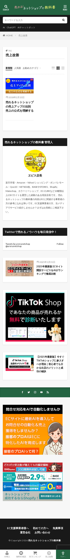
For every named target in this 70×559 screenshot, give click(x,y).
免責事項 (58, 528)
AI (4, 27)
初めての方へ (41, 528)
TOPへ (63, 554)
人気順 (17, 68)
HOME (9, 35)
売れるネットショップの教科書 (44, 540)
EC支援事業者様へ (18, 528)
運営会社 (25, 532)
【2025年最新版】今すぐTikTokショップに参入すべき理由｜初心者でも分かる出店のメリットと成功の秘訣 (50, 364)
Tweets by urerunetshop (18, 243)
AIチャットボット (26, 27)
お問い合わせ (42, 532)
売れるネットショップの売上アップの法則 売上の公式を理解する (20, 106)
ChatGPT (11, 27)
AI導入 (7, 554)
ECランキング (35, 554)
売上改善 (22, 35)
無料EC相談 (21, 554)
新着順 (9, 68)
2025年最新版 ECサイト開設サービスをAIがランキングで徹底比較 (49, 270)
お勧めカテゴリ (30, 68)
